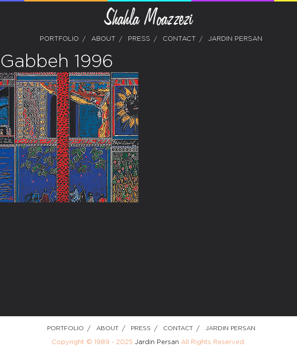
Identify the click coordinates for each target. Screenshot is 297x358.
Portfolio (59, 39)
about (103, 39)
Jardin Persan (235, 39)
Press (139, 39)
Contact (179, 39)
